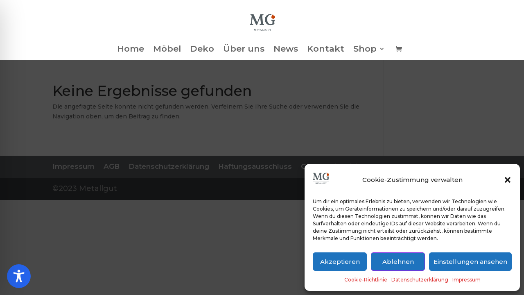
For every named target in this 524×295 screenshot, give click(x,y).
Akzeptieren (340, 262)
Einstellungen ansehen (470, 262)
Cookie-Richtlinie (365, 280)
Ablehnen (398, 262)
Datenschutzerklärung (419, 280)
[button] (508, 180)
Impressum (466, 280)
